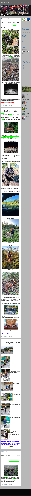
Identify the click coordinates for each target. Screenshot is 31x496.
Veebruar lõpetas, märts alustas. (27, 118)
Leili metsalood (23, 30)
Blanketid (15, 14)
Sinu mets (23, 41)
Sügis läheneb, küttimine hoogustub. (6, 451)
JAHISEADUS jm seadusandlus (5, 15)
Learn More (14, 3)
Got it (17, 3)
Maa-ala (18, 14)
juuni (23, 69)
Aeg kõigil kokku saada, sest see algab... (7, 340)
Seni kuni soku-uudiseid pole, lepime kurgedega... (27, 108)
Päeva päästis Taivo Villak (5, 18)
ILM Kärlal (23, 28)
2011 (23, 84)
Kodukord (11, 14)
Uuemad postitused (4, 486)
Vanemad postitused (17, 486)
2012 (23, 83)
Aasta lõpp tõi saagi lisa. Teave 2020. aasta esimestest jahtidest (27, 102)
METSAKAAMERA (24, 42)
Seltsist (5, 14)
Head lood (22, 14)
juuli (23, 68)
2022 (23, 74)
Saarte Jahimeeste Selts (24, 43)
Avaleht (2, 14)
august (24, 67)
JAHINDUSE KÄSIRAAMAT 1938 (25, 29)
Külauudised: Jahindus (24, 46)
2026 (23, 54)
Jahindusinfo (23, 47)
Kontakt (11, 15)
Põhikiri (8, 14)
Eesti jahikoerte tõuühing (24, 40)
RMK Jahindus (23, 36)
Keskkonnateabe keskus (24, 35)
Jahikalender (23, 34)
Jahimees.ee (23, 33)
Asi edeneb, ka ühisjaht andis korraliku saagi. (7, 109)
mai (23, 70)
